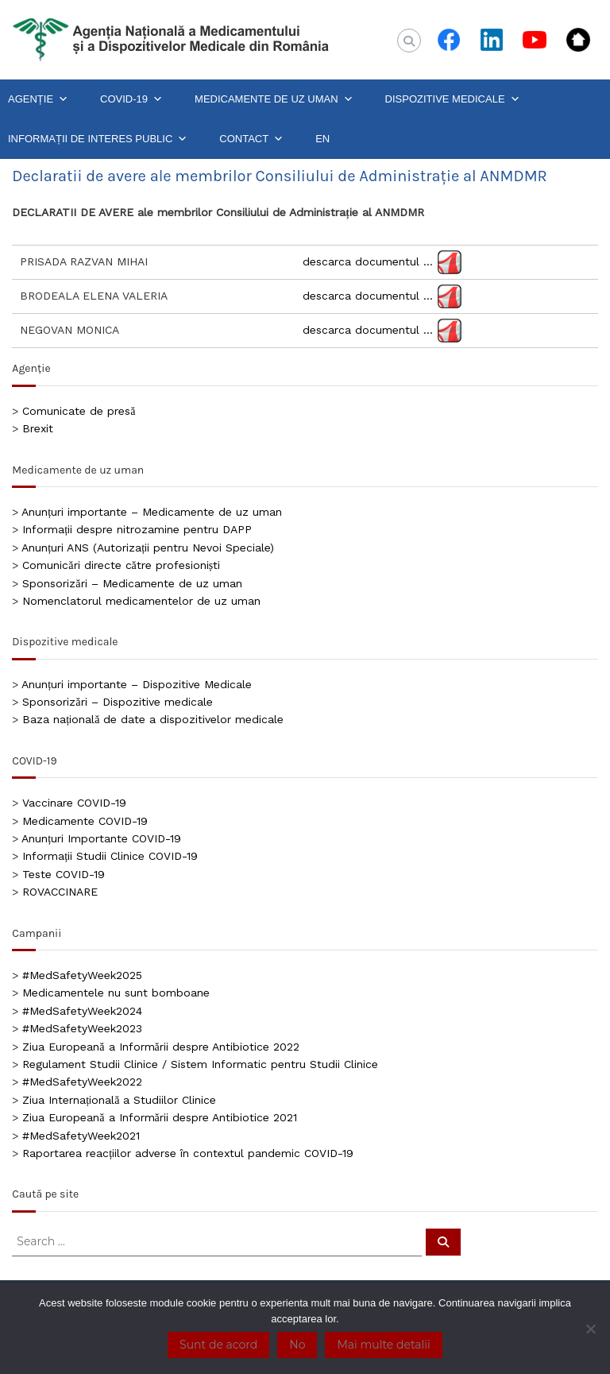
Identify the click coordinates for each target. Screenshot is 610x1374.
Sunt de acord (218, 1344)
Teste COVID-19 (63, 874)
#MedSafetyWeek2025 (82, 975)
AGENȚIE (38, 99)
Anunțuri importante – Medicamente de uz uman (151, 511)
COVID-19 (131, 99)
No (297, 1344)
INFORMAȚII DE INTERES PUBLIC (97, 139)
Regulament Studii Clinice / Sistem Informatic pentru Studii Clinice (200, 1064)
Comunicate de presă (78, 410)
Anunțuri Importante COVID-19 (101, 838)
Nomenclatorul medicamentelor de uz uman (141, 600)
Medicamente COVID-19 (85, 821)
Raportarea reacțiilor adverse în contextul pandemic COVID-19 (187, 1153)
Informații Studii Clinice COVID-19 (110, 856)
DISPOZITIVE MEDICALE (452, 99)
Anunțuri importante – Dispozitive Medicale (136, 684)
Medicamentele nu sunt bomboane (116, 992)
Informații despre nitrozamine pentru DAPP (137, 529)
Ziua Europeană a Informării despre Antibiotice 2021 (159, 1117)
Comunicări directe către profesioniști (121, 565)
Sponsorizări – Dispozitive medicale (117, 701)
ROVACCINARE (60, 891)
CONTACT (251, 139)
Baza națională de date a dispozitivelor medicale (153, 719)
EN (322, 139)
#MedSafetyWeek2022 (82, 1081)
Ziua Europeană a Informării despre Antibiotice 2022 (160, 1046)
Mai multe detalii (383, 1344)
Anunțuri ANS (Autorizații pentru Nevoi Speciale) (147, 547)
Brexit (37, 428)
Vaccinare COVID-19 (74, 802)
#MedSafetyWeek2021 (81, 1135)
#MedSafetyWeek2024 (82, 1010)
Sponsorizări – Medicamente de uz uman (131, 583)
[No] (590, 1329)
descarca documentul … (368, 261)
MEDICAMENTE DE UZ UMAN (274, 99)
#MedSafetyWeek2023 (82, 1028)
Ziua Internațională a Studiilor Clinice (119, 1099)
